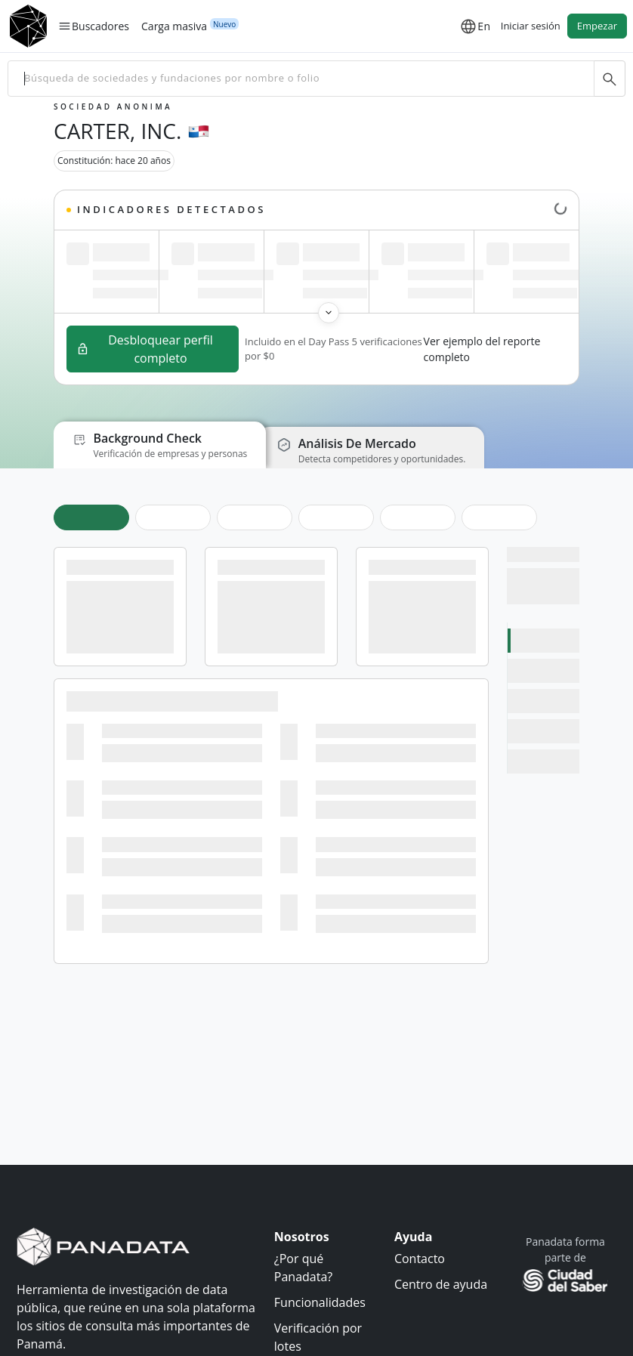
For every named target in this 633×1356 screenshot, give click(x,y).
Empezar (597, 25)
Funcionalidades (320, 1302)
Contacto (419, 1258)
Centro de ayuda (440, 1284)
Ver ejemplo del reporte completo (482, 349)
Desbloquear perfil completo (144, 349)
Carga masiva (174, 25)
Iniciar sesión (530, 25)
